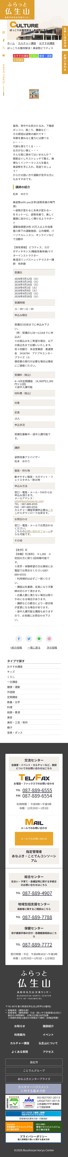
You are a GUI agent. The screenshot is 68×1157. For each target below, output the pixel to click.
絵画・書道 (13, 712)
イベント (48, 1035)
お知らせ (19, 1026)
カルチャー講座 (19, 1043)
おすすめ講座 (15, 666)
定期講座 (12, 697)
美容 (9, 717)
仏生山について (48, 1043)
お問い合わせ (65, 62)
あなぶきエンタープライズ (34, 1079)
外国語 (11, 692)
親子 (9, 727)
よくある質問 (20, 1052)
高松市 (34, 1062)
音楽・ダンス (14, 732)
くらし (11, 677)
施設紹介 (48, 1026)
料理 (9, 707)
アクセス (48, 1052)
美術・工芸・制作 (17, 722)
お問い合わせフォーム (37, 531)
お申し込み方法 (65, 37)
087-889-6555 (37, 790)
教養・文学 (13, 702)
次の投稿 (52, 647)
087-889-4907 (37, 892)
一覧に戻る (34, 647)
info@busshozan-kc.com (29, 501)
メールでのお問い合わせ (34, 838)
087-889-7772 (37, 944)
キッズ (11, 671)
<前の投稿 (16, 647)
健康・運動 (13, 687)
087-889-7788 (37, 917)
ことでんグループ (34, 1070)
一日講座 (12, 682)
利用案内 (19, 1035)
